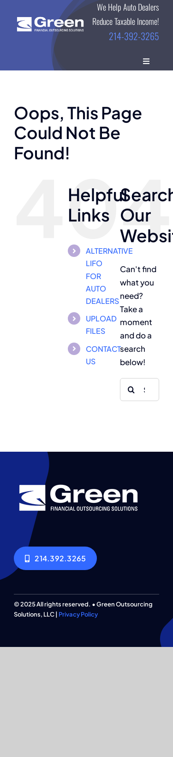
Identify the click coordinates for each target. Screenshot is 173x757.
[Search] (131, 389)
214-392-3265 (134, 36)
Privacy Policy (78, 614)
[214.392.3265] (55, 558)
